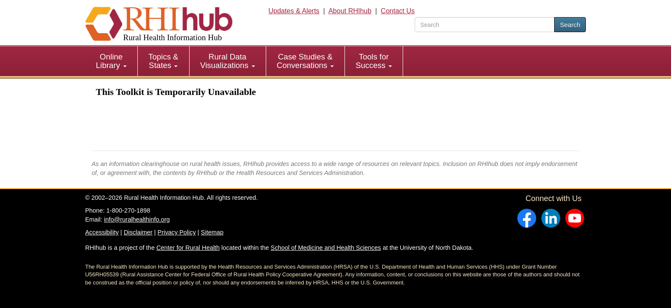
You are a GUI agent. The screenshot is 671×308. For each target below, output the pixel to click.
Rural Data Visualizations (227, 61)
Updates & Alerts (293, 11)
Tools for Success (374, 61)
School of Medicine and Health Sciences (326, 247)
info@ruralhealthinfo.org (137, 219)
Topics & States (163, 61)
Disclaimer (138, 232)
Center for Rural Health (188, 247)
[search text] (485, 24)
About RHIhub (349, 11)
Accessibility (102, 232)
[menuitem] (111, 61)
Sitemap (212, 232)
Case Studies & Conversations (305, 61)
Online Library (111, 61)
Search (570, 24)
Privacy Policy (176, 232)
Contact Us (398, 11)
